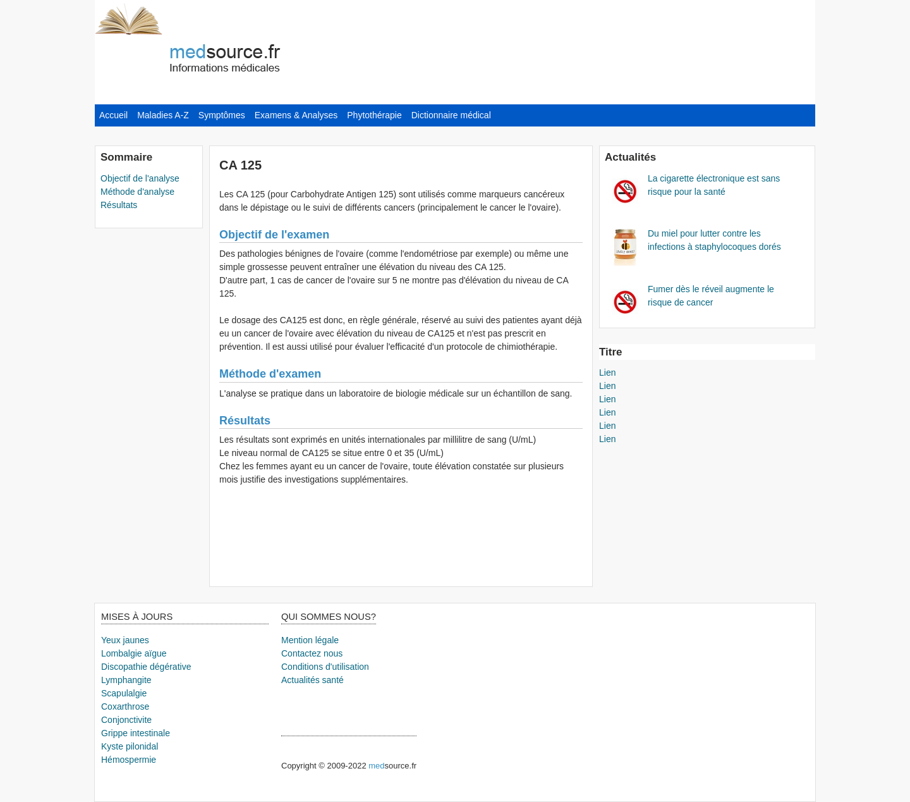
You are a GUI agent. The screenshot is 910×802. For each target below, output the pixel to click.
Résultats (118, 205)
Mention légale (310, 640)
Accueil (113, 115)
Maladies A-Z (163, 115)
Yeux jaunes (125, 640)
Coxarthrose (125, 706)
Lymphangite (126, 680)
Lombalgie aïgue (134, 653)
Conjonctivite (126, 720)
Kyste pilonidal (129, 746)
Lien (607, 372)
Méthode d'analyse (137, 192)
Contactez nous (312, 653)
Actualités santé (312, 680)
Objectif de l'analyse (139, 178)
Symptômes (221, 115)
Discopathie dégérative (146, 667)
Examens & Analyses (296, 115)
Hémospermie (128, 760)
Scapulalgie (124, 693)
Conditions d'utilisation (325, 667)
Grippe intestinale (135, 733)
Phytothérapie (374, 115)
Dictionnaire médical (451, 115)
